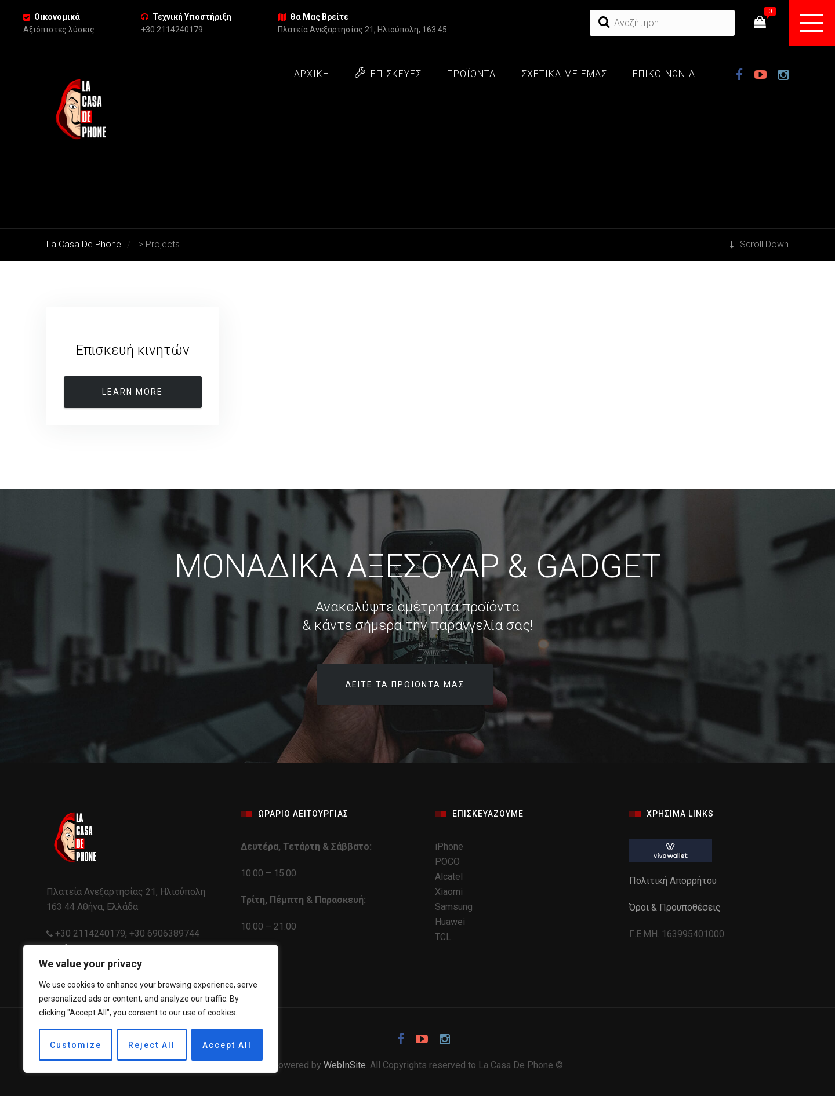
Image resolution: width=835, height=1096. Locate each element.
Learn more (132, 391)
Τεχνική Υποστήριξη (192, 16)
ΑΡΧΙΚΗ (311, 73)
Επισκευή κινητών (133, 350)
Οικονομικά (57, 16)
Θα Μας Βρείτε (319, 16)
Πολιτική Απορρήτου (674, 880)
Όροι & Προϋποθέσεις (676, 907)
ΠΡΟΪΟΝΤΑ (471, 73)
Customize (75, 1045)
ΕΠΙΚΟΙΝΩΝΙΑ (664, 73)
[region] (150, 1009)
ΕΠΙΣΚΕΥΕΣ (388, 73)
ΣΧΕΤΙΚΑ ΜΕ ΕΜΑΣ (564, 73)
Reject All (151, 1045)
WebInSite (345, 1064)
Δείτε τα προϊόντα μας (405, 684)
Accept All (227, 1045)
